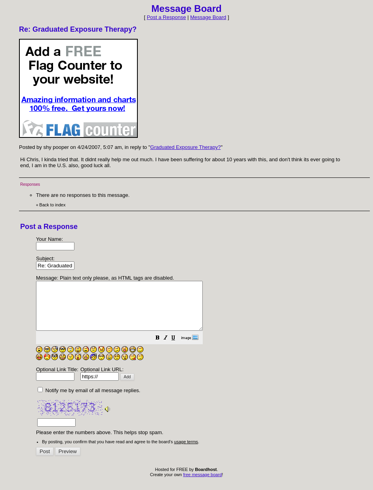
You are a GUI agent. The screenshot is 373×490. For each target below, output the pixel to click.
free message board (202, 484)
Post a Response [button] (166, 17)
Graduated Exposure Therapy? (185, 147)
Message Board (208, 17)
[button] (177, 348)
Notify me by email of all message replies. (89, 400)
